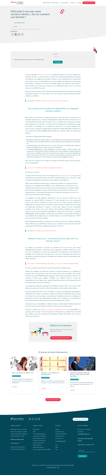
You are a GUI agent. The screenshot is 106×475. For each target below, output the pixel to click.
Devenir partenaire (59, 436)
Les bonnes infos (19, 22)
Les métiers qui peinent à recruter (45, 230)
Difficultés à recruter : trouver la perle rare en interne (51, 101)
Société (73, 2)
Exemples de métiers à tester (17, 439)
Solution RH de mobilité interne (18, 447)
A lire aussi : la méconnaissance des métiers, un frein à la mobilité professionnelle (52, 263)
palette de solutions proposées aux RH (53, 309)
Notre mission (46, 2)
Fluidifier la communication (39, 440)
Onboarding (36, 429)
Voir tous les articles (53, 399)
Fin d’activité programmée (39, 433)
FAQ (56, 449)
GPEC (34, 431)
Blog (56, 445)
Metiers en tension (37, 445)
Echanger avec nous (88, 2)
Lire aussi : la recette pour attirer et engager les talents (44, 167)
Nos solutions (64, 2)
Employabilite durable (38, 447)
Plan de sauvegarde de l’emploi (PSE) (41, 449)
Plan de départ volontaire (39, 438)
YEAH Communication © (47, 465)
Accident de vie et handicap (39, 436)
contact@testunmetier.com (84, 433)
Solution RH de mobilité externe (18, 449)
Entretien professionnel (38, 442)
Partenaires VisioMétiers (61, 433)
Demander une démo (80, 419)
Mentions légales (51, 467)
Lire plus (14, 386)
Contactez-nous (59, 438)
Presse (56, 447)
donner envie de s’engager (68, 175)
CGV (58, 467)
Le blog (79, 2)
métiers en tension (43, 74)
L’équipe (57, 429)
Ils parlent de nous (59, 431)
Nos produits (55, 2)
